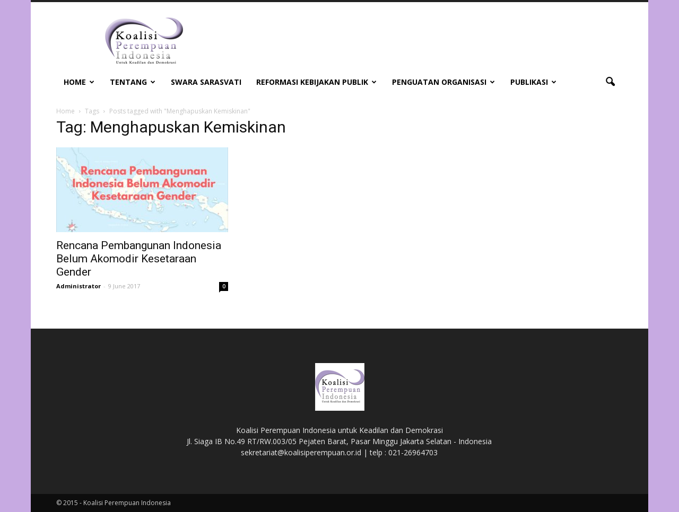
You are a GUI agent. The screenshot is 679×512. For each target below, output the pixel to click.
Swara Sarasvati (206, 82)
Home (79, 82)
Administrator (78, 286)
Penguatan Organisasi (443, 82)
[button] (610, 82)
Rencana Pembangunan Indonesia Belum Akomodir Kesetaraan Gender (138, 258)
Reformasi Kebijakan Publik (316, 82)
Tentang (132, 82)
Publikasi (533, 82)
